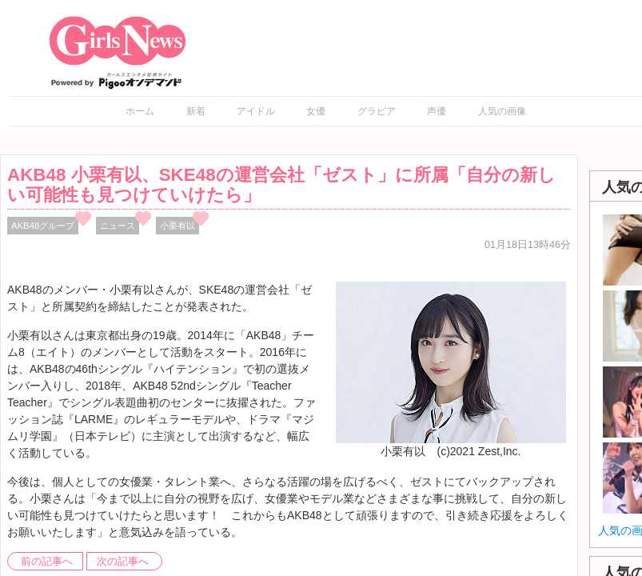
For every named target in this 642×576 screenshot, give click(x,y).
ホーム (140, 111)
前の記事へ (47, 561)
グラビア (376, 111)
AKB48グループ (42, 225)
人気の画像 (502, 111)
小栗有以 (177, 225)
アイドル (256, 111)
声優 (436, 111)
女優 (315, 111)
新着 (195, 111)
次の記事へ (123, 561)
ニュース (117, 225)
